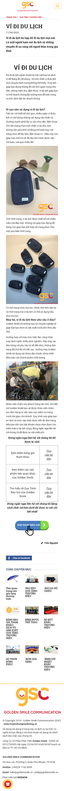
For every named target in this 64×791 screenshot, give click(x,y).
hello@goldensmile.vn (21, 772)
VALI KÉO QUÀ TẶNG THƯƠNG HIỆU (31, 592)
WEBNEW (22, 777)
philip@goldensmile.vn (46, 772)
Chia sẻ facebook (18, 558)
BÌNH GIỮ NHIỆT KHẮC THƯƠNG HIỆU (50, 664)
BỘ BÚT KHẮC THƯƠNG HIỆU (49, 623)
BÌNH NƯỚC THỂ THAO (32, 621)
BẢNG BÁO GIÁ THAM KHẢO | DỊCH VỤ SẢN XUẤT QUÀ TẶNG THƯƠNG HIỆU (12, 629)
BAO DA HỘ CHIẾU (51, 589)
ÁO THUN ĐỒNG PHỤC (11, 661)
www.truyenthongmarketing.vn (20, 724)
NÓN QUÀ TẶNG (31, 660)
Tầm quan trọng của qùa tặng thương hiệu (11, 593)
